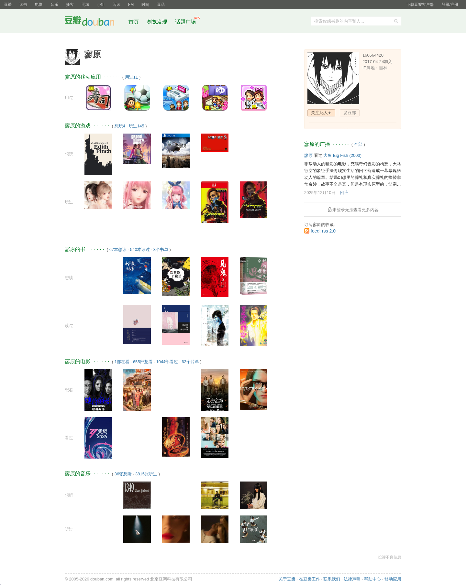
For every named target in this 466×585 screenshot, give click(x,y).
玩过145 (136, 126)
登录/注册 (450, 4)
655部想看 (143, 361)
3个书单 (160, 249)
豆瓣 (8, 4)
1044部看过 (167, 361)
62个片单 (190, 361)
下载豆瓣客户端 (420, 4)
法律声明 (352, 579)
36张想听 (123, 473)
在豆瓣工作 (309, 579)
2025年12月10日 (320, 192)
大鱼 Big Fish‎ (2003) (342, 155)
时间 (145, 4)
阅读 (116, 4)
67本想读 (118, 249)
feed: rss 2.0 (323, 230)
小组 (101, 4)
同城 (85, 4)
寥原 (308, 155)
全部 (358, 144)
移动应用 (392, 579)
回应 (344, 192)
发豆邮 (349, 112)
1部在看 (122, 361)
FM (131, 4)
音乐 (54, 4)
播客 (70, 4)
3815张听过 (146, 473)
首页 (133, 22)
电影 (39, 4)
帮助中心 (372, 579)
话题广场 (185, 22)
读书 (23, 4)
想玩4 (120, 126)
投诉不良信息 (389, 557)
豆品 (161, 4)
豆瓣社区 (94, 22)
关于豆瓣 (287, 579)
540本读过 (140, 249)
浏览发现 (158, 22)
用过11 (131, 77)
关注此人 (319, 112)
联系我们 (331, 579)
